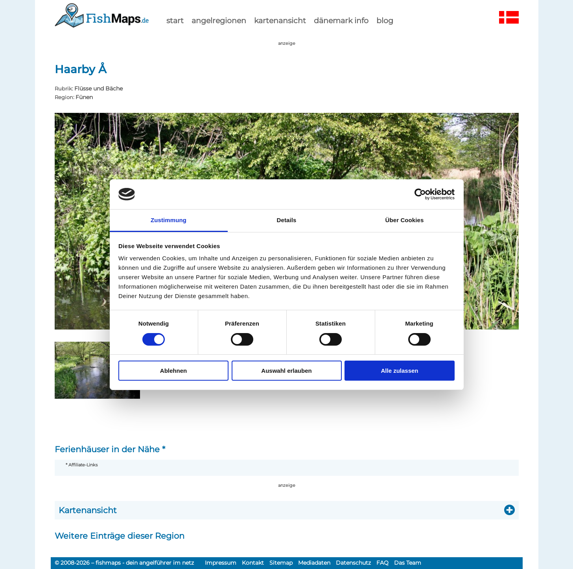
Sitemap (281, 562)
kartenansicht (280, 20)
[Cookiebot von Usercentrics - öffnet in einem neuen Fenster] (420, 194)
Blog (384, 20)
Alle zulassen (399, 370)
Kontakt (253, 562)
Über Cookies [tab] (404, 220)
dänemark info (341, 20)
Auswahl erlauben (286, 370)
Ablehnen (173, 370)
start (175, 20)
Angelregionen (219, 20)
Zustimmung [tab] (168, 220)
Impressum (220, 562)
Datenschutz (353, 562)
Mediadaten (314, 562)
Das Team (407, 562)
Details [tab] (287, 220)
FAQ (382, 562)
